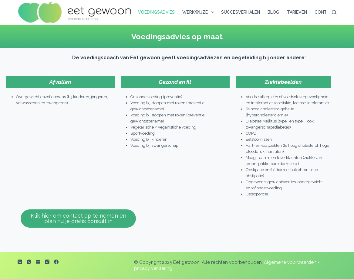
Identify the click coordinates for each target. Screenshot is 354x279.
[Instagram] (47, 262)
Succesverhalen (240, 12)
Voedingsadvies (156, 12)
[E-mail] (38, 262)
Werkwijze (199, 12)
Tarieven (297, 12)
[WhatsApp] (29, 262)
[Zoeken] (334, 12)
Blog (273, 12)
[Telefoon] (20, 262)
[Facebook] (56, 262)
